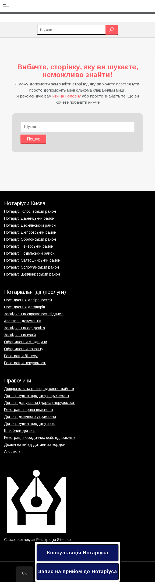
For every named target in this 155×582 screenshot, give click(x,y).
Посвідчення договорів (24, 307)
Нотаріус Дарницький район (29, 218)
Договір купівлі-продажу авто (29, 423)
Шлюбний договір (20, 430)
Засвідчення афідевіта (24, 328)
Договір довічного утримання (30, 416)
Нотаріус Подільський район (29, 253)
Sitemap (64, 539)
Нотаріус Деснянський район (30, 225)
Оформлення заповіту (23, 349)
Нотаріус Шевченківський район (32, 274)
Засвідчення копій (20, 335)
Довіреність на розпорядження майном (39, 388)
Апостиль (12, 451)
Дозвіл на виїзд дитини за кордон (34, 444)
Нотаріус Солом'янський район (31, 267)
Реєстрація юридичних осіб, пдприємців (39, 437)
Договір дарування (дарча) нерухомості (39, 402)
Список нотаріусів (19, 539)
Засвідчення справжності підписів (34, 314)
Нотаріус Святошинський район (32, 260)
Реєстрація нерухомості (25, 363)
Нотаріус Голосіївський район (30, 211)
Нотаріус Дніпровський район (30, 232)
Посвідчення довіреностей (28, 300)
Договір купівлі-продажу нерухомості (36, 395)
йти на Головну (66, 96)
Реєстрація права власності (28, 409)
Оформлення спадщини (25, 342)
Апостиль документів (22, 321)
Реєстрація (46, 539)
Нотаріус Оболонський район (30, 239)
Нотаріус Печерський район (28, 246)
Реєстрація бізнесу (21, 356)
